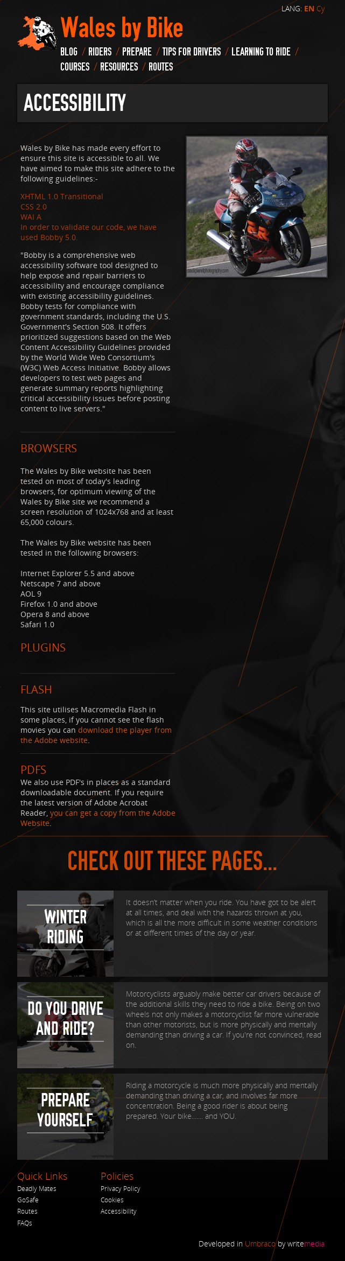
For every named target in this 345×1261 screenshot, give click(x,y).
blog (69, 52)
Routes (27, 1211)
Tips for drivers (192, 52)
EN (309, 8)
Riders (99, 52)
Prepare (137, 52)
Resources (119, 67)
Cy (320, 8)
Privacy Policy (120, 1188)
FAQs (24, 1223)
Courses (74, 67)
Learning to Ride (261, 52)
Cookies (112, 1199)
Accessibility (119, 1211)
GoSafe (28, 1199)
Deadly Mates (37, 1188)
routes (161, 67)
